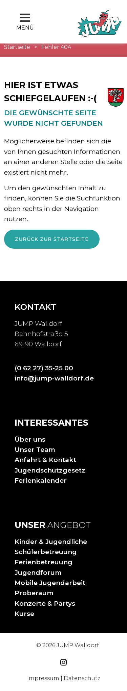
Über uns (30, 439)
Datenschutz (82, 678)
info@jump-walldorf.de (54, 378)
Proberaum (34, 593)
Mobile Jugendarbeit (50, 583)
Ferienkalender (41, 480)
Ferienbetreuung (43, 562)
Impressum (43, 678)
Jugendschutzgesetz (50, 470)
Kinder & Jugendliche (51, 542)
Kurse (24, 614)
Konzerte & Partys (45, 603)
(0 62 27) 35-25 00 (44, 368)
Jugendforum (38, 573)
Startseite (17, 47)
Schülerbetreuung (46, 552)
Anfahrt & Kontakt (45, 460)
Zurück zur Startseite (52, 239)
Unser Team (35, 450)
